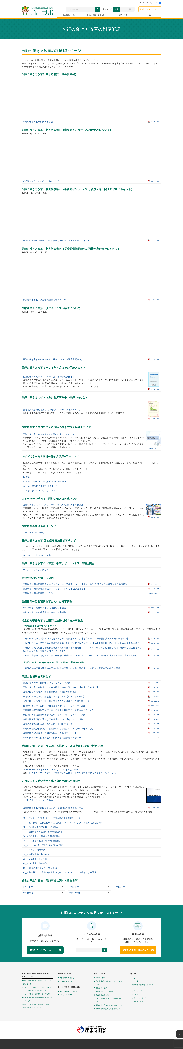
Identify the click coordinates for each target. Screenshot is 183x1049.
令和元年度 (28, 893)
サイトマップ (145, 3)
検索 (97, 9)
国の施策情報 (100, 978)
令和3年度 (74, 887)
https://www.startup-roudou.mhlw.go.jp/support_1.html (50, 769)
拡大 (124, 9)
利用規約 (135, 994)
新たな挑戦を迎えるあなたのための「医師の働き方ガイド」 (52, 410)
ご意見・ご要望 (137, 1001)
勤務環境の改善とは (66, 978)
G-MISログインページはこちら (38, 800)
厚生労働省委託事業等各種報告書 (108, 1009)
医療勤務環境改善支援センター (143, 985)
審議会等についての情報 (105, 991)
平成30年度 (74, 893)
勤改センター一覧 (148, 9)
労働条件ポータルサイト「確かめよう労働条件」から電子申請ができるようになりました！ (73, 773)
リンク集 (135, 981)
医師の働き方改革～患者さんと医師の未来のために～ (49, 434)
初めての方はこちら (66, 981)
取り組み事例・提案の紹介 (138, 950)
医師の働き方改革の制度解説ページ (109, 1005)
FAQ (133, 978)
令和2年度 (120, 887)
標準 (117, 9)
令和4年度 (28, 887)
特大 (131, 9)
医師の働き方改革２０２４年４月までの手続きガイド (49, 377)
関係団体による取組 (103, 995)
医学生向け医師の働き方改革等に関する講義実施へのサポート (53, 738)
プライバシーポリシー (140, 998)
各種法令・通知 (101, 988)
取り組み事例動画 (66, 995)
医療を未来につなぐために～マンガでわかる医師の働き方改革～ (54, 505)
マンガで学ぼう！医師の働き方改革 (36, 994)
